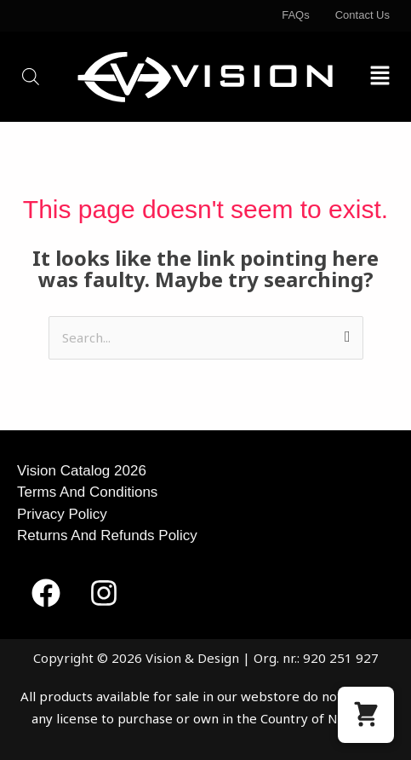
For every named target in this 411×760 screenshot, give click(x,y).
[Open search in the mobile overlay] (30, 76)
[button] (380, 76)
